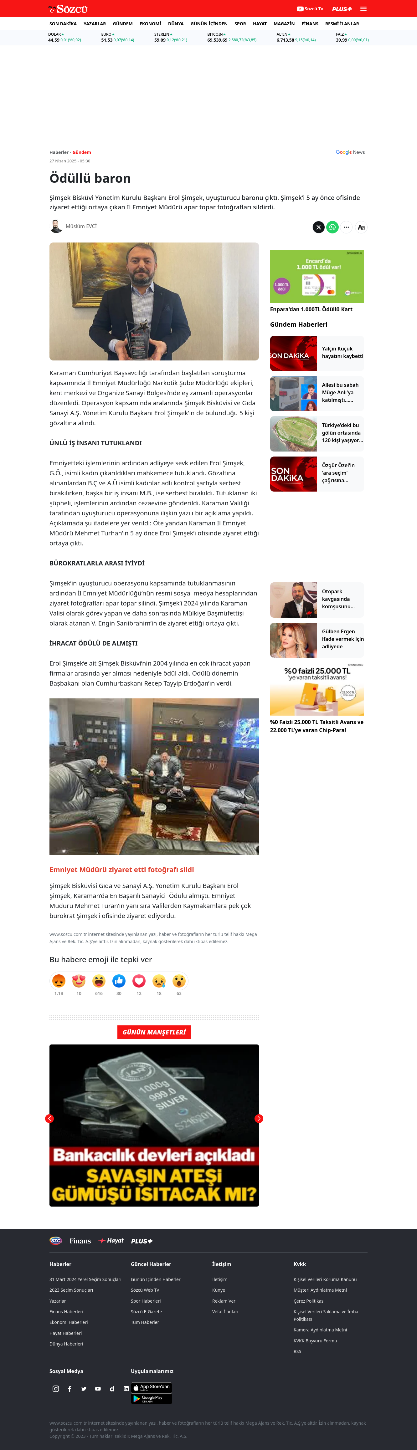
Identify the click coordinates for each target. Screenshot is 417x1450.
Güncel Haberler (151, 1264)
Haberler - (60, 152)
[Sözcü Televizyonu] (55, 1241)
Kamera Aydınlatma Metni (320, 1330)
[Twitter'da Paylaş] (318, 227)
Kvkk (300, 1264)
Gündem (82, 152)
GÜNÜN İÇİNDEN (209, 24)
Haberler (60, 1264)
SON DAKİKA (63, 24)
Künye (218, 1290)
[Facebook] (70, 1388)
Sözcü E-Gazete (146, 1312)
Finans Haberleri (66, 1312)
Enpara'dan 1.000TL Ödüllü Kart (311, 309)
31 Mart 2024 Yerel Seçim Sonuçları (85, 1279)
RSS (297, 1351)
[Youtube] (98, 1388)
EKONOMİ (150, 24)
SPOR (240, 24)
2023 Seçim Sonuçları (71, 1290)
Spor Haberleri (146, 1301)
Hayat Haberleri (65, 1333)
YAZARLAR (95, 24)
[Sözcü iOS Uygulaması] (151, 1387)
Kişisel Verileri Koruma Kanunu (325, 1279)
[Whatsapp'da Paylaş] (332, 227)
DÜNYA (176, 24)
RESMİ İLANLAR (342, 24)
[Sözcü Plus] (141, 1240)
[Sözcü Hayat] (111, 1240)
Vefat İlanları (225, 1312)
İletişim (221, 1264)
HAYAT (260, 24)
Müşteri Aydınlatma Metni (320, 1290)
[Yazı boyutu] (361, 227)
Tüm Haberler (145, 1322)
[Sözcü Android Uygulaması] (151, 1398)
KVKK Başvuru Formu (315, 1341)
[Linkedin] (126, 1388)
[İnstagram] (55, 1388)
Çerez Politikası (309, 1301)
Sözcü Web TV (145, 1290)
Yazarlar (57, 1301)
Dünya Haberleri (66, 1344)
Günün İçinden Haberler (156, 1279)
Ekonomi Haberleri (68, 1322)
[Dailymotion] (112, 1388)
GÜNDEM (123, 24)
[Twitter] (84, 1388)
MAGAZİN (284, 24)
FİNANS (310, 24)
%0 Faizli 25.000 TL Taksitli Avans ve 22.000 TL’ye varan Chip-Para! (317, 726)
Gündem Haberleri (298, 324)
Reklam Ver (223, 1301)
